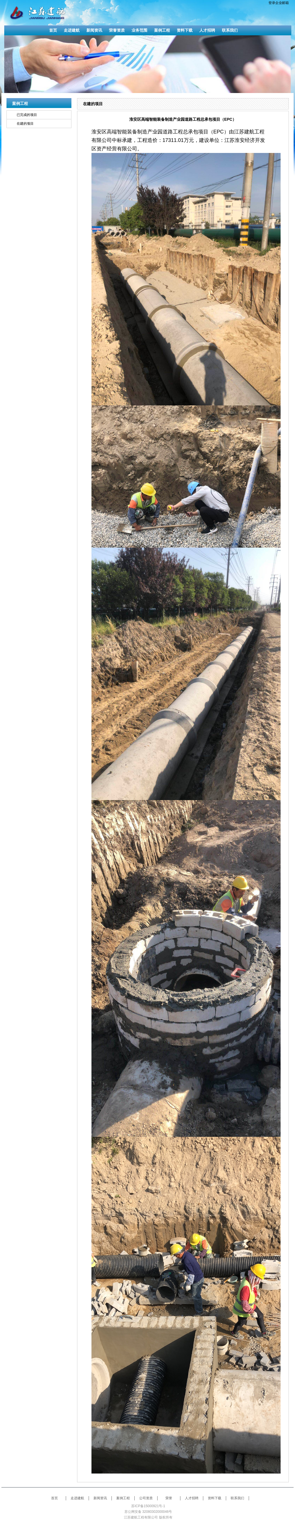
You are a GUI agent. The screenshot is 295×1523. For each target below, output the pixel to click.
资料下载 (214, 1498)
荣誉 (168, 1498)
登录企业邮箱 (278, 3)
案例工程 (123, 1498)
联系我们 (237, 1498)
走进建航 (77, 1498)
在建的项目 (25, 124)
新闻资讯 (100, 1498)
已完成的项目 (27, 115)
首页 (54, 1498)
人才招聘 (191, 1498)
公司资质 (146, 1498)
